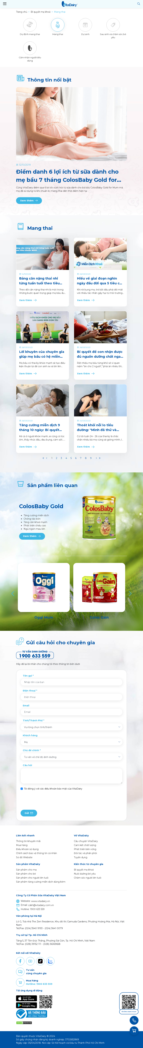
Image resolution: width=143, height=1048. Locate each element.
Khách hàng (30, 735)
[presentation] (45, 800)
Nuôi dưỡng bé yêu (85, 873)
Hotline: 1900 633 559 (39, 984)
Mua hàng (21, 845)
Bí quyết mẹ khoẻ (84, 869)
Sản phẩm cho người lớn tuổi (32, 877)
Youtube (30, 961)
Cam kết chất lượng (85, 845)
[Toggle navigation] (4, 4)
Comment (20, 972)
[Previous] (13, 593)
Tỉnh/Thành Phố (33, 720)
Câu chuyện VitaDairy (86, 841)
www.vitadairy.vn (40, 901)
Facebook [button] (20, 961)
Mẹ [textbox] (26, 742)
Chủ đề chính (31, 750)
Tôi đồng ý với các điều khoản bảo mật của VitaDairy (53, 788)
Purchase (20, 982)
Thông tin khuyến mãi (28, 841)
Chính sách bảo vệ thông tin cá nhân (36, 853)
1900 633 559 (37, 909)
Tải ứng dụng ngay (128, 1011)
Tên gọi (27, 675)
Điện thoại (29, 690)
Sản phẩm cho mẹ (26, 869)
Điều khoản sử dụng (27, 849)
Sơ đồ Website (24, 857)
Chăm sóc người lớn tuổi (87, 877)
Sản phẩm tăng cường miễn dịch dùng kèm (40, 881)
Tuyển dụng (80, 857)
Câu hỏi (27, 765)
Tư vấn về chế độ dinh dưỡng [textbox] (40, 757)
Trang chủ (21, 11)
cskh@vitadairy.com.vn (41, 905)
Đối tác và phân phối (85, 853)
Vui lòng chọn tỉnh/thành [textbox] (38, 727)
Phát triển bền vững (85, 849)
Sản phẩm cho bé (26, 873)
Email (26, 705)
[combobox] (71, 726)
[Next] (129, 593)
